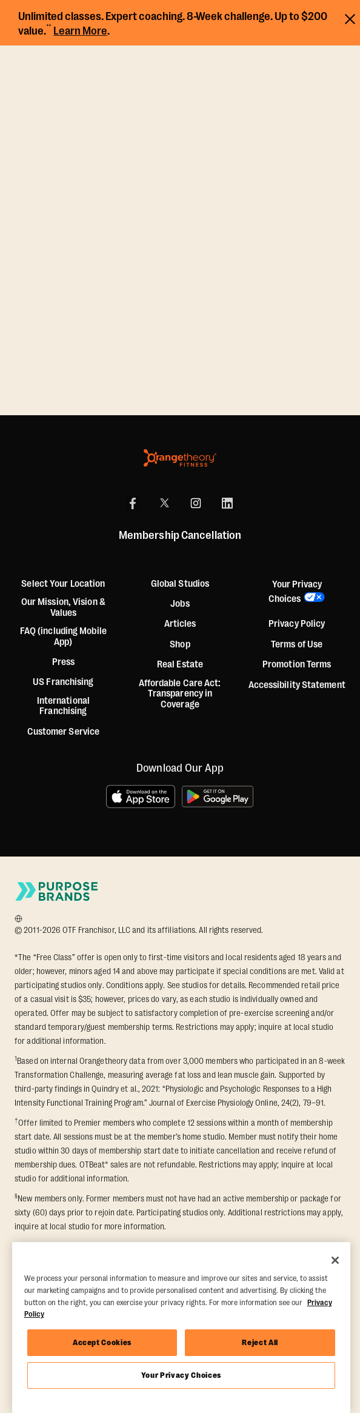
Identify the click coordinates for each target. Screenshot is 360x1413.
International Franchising (63, 706)
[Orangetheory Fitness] (180, 458)
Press (63, 662)
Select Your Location (63, 584)
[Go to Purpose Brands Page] (57, 891)
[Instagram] (195, 503)
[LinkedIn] (227, 503)
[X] (164, 503)
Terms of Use (296, 645)
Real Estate (180, 665)
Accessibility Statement (296, 685)
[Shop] (180, 645)
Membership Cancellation (180, 535)
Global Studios (180, 584)
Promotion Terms (297, 665)
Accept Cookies (102, 1342)
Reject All (260, 1342)
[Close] (335, 1260)
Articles (180, 624)
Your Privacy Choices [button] (295, 591)
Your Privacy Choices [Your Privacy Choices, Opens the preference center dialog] (181, 1375)
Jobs (179, 604)
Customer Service (63, 732)
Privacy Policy (296, 624)
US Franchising (63, 682)
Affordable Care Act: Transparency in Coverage (180, 694)
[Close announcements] (350, 17)
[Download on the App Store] (140, 796)
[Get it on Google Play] (218, 796)
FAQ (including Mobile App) (63, 636)
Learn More (80, 31)
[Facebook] (132, 503)
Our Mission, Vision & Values (63, 607)
